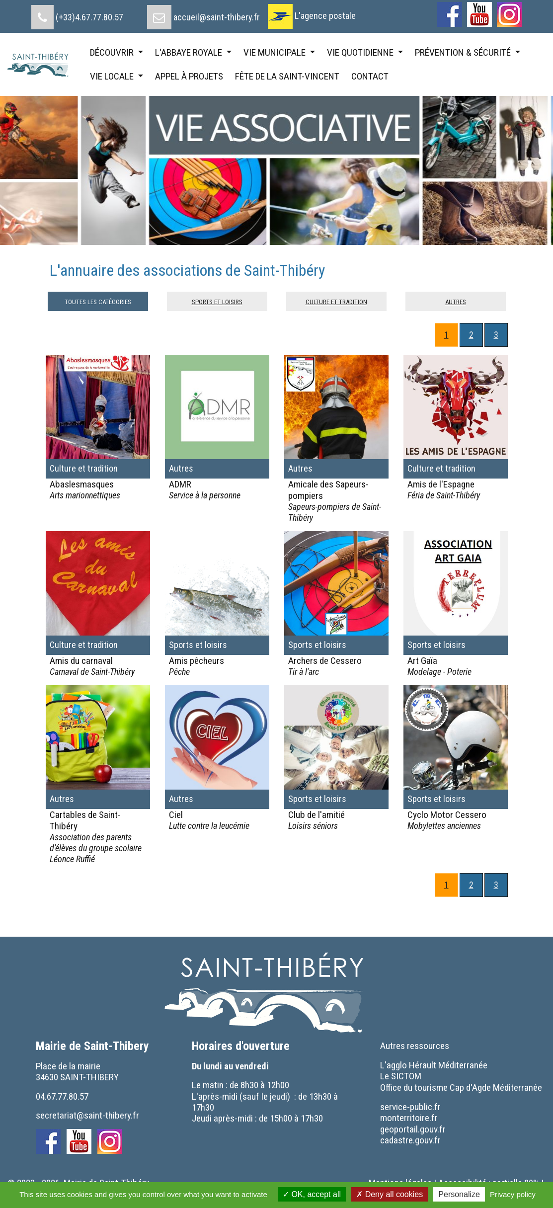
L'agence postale (325, 15)
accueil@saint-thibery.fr (216, 17)
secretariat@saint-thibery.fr (87, 1115)
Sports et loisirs (217, 301)
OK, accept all (312, 1194)
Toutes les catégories (98, 301)
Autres (455, 301)
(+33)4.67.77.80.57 (89, 17)
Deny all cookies (389, 1194)
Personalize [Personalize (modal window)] (459, 1194)
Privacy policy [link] (513, 1194)
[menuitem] (77, 13)
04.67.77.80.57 (62, 1096)
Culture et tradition (336, 301)
